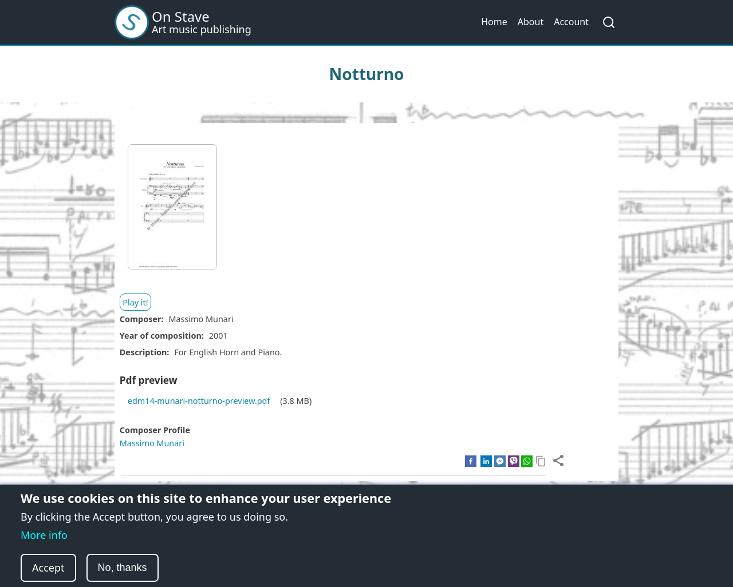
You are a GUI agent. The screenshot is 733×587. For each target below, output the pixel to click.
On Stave (181, 16)
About (530, 21)
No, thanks (122, 569)
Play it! (135, 302)
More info (44, 537)
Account (571, 21)
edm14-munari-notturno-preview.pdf (199, 400)
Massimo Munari (152, 443)
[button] (172, 211)
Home (494, 21)
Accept (48, 569)
